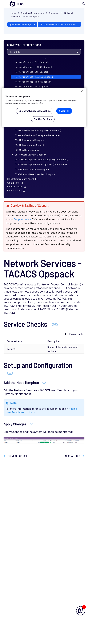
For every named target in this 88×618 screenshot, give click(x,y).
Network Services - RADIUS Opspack (33, 66)
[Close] (81, 91)
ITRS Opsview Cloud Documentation (57, 24)
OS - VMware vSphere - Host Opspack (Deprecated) (41, 164)
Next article (72, 456)
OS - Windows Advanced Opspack (32, 169)
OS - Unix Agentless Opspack (29, 145)
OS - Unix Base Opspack (27, 149)
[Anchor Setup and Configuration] (10, 373)
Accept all (64, 111)
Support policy (22, 219)
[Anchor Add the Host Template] (44, 382)
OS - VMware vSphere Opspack (30, 154)
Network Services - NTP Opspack (32, 62)
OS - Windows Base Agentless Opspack (35, 174)
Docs (13, 13)
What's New (13, 182)
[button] (80, 610)
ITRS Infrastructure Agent (20, 178)
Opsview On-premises (32, 13)
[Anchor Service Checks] (54, 324)
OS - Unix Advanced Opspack (29, 140)
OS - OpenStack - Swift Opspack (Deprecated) (38, 135)
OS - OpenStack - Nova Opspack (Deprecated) (38, 130)
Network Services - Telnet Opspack (33, 81)
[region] (44, 107)
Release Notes (14, 186)
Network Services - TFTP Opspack (32, 86)
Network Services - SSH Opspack (31, 71)
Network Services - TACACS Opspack (34, 76)
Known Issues (14, 190)
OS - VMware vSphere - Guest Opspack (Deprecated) (41, 159)
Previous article (18, 456)
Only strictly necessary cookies (35, 111)
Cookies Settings (43, 119)
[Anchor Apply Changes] (31, 424)
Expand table (74, 334)
